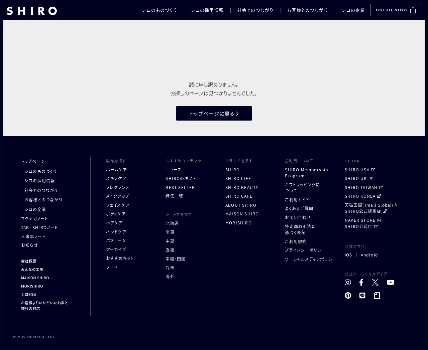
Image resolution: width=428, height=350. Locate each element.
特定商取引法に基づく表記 (300, 229)
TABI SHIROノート (39, 227)
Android (369, 255)
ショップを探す (179, 214)
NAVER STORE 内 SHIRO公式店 (363, 223)
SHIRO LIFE (238, 178)
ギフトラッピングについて (302, 188)
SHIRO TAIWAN (361, 187)
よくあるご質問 (299, 208)
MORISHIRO (32, 286)
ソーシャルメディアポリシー (311, 259)
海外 (170, 276)
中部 (170, 241)
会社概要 (28, 261)
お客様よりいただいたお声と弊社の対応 (44, 305)
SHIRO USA (357, 169)
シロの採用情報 (207, 10)
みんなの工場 (32, 269)
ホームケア (116, 169)
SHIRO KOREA (360, 196)
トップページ (33, 161)
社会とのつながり (255, 10)
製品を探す (116, 160)
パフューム (116, 240)
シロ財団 (28, 294)
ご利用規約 (296, 241)
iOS (348, 255)
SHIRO (232, 169)
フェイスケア (117, 205)
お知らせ (29, 245)
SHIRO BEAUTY (241, 187)
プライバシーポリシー (305, 250)
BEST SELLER (180, 187)
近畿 (170, 249)
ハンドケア (116, 231)
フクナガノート (34, 218)
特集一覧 (174, 196)
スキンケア (116, 178)
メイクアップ (117, 196)
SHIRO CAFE (238, 196)
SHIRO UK (356, 178)
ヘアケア (114, 222)
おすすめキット (120, 258)
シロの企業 (353, 10)
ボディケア (116, 213)
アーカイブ (116, 249)
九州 (170, 267)
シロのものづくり (159, 10)
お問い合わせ (298, 217)
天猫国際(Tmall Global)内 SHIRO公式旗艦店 (371, 208)
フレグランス (117, 187)
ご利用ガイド (297, 199)
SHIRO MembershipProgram (306, 173)
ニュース (174, 169)
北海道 (172, 223)
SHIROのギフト (181, 178)
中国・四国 (176, 258)
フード (112, 267)
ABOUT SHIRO (240, 205)
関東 (170, 232)
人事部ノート (33, 236)
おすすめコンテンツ (183, 160)
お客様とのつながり (307, 10)
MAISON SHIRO (35, 277)
